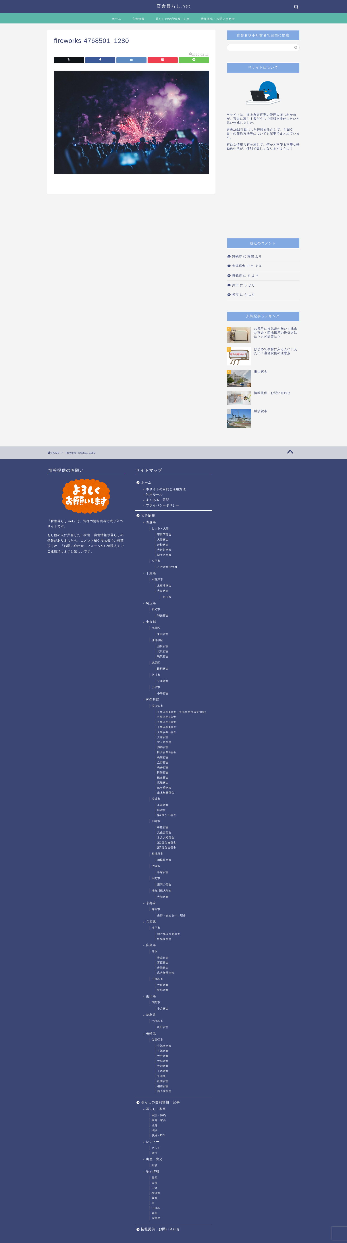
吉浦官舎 (163, 967)
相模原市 (157, 853)
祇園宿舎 (163, 1081)
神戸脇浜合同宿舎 (168, 934)
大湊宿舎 (163, 539)
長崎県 (151, 1033)
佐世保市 (157, 1039)
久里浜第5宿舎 (166, 732)
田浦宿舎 (163, 772)
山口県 (151, 996)
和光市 (156, 609)
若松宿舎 (163, 544)
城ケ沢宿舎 (164, 554)
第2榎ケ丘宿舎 (166, 815)
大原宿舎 (163, 984)
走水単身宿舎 (165, 792)
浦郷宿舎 (163, 747)
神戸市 (156, 927)
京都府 (151, 903)
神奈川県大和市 (162, 890)
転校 (154, 1165)
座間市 (156, 878)
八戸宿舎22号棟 (167, 567)
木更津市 (157, 579)
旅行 (154, 1152)
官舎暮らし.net (174, 6)
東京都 (151, 621)
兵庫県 (151, 921)
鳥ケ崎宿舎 (164, 787)
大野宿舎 (163, 1056)
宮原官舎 (163, 962)
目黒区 (156, 627)
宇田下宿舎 (164, 534)
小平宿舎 (163, 693)
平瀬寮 (161, 1076)
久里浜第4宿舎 (166, 727)
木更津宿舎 (164, 585)
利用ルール (154, 494)
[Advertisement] (263, 196)
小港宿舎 (163, 805)
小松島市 (157, 1021)
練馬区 (156, 662)
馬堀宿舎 (163, 782)
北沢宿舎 (163, 651)
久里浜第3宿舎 (166, 722)
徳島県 (151, 1015)
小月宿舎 (163, 1008)
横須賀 (156, 1193)
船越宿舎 (163, 777)
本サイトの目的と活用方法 (166, 489)
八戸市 (156, 560)
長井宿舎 (163, 767)
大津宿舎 (238, 266)
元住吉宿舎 (164, 832)
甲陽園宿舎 (164, 939)
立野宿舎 (163, 762)
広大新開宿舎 (165, 972)
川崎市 (156, 821)
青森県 (151, 522)
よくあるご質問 (157, 500)
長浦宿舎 (163, 757)
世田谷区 (157, 640)
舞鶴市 (237, 256)
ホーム (116, 18)
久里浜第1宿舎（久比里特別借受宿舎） (182, 712)
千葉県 (151, 573)
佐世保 (156, 1218)
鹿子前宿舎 (164, 1091)
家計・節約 (159, 1115)
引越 (154, 1125)
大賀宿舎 (163, 590)
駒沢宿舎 (163, 656)
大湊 (154, 1182)
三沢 (154, 1187)
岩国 (154, 1213)
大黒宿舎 (163, 1061)
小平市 (156, 687)
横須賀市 (157, 705)
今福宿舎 (163, 1050)
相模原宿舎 (164, 859)
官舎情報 (138, 18)
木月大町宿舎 (165, 837)
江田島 (156, 1208)
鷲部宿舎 (163, 990)
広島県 (151, 945)
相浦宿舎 (163, 1086)
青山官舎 (163, 957)
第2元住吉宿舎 (166, 847)
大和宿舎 (163, 896)
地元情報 (152, 1171)
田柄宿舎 (163, 668)
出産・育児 (154, 1159)
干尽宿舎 (163, 1071)
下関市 (156, 1002)
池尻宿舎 (163, 646)
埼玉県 (151, 603)
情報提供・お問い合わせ (218, 18)
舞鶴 (154, 1197)
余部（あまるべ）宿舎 (171, 915)
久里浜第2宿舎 (166, 716)
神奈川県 (152, 699)
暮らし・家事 (156, 1109)
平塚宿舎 (163, 872)
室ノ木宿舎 (164, 742)
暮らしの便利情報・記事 (173, 18)
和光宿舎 (163, 615)
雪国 (154, 1177)
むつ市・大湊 (160, 528)
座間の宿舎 (164, 884)
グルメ (156, 1147)
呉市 (235, 285)
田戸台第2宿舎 (166, 752)
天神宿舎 (163, 1065)
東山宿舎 (163, 634)
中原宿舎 (163, 827)
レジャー (152, 1141)
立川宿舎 (163, 681)
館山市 (167, 596)
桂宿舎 (161, 810)
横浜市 (156, 798)
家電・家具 (159, 1120)
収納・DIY (158, 1135)
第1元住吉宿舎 (166, 842)
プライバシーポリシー (162, 505)
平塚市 (156, 866)
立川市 (156, 674)
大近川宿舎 (164, 549)
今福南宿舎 (164, 1045)
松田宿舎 (163, 1027)
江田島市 (157, 979)
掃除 (154, 1130)
